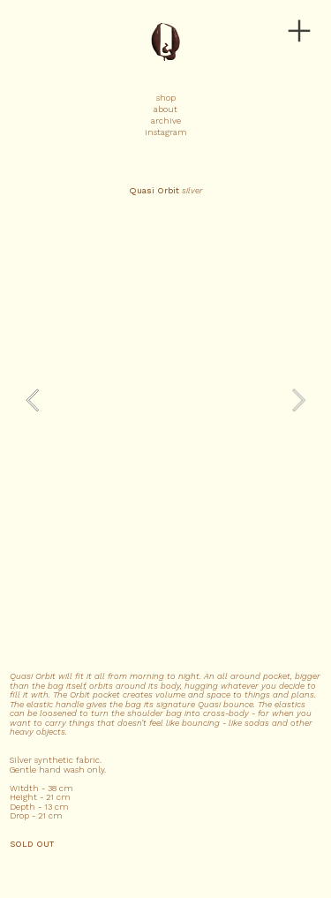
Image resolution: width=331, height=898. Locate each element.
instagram (166, 132)
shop (166, 97)
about (165, 109)
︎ (299, 31)
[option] (166, 400)
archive (166, 120)
